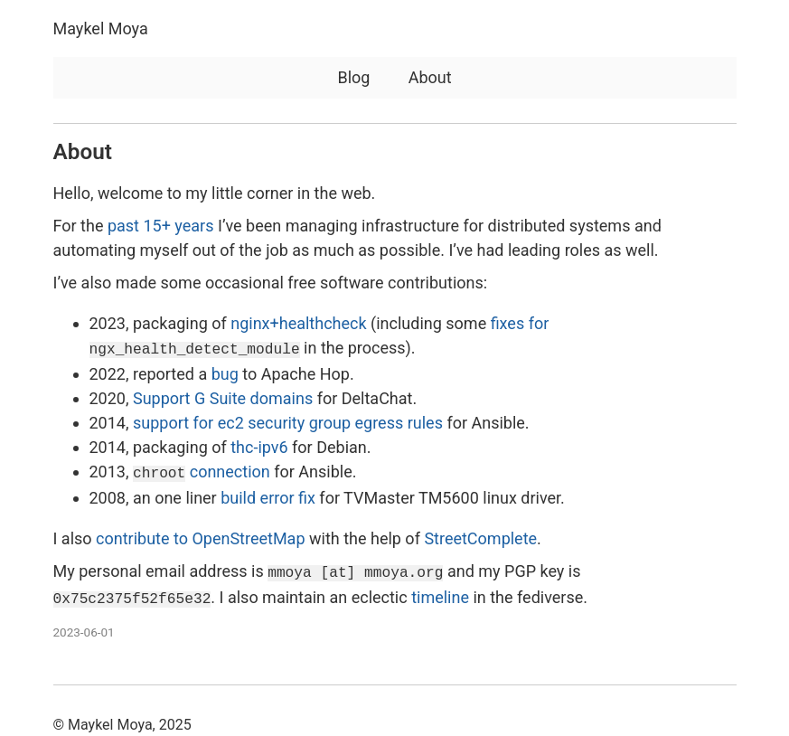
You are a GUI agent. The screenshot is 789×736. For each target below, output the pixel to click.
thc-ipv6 (258, 445)
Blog (353, 77)
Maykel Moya (100, 28)
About (430, 77)
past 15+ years (161, 225)
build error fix (268, 494)
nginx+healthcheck (298, 323)
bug (225, 372)
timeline (440, 591)
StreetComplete (480, 534)
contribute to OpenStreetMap (200, 534)
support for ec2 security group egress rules (288, 420)
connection (201, 470)
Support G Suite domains (223, 396)
